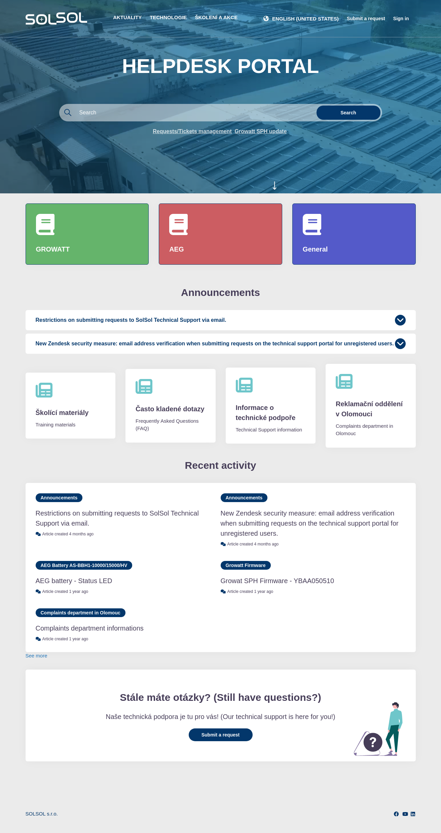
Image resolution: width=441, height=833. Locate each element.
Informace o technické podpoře (266, 412)
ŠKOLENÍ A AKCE (216, 17)
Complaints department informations (90, 628)
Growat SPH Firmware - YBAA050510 (277, 580)
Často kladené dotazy (170, 409)
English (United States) (305, 19)
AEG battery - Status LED (74, 580)
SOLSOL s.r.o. (42, 814)
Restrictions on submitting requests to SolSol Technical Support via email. (117, 518)
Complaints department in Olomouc (80, 612)
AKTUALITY (127, 17)
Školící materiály (62, 412)
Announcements (59, 497)
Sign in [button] (401, 18)
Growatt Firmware (246, 565)
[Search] (187, 112)
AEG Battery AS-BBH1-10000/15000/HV (84, 565)
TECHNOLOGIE (168, 17)
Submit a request (366, 18)
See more (36, 655)
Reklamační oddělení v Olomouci (369, 409)
